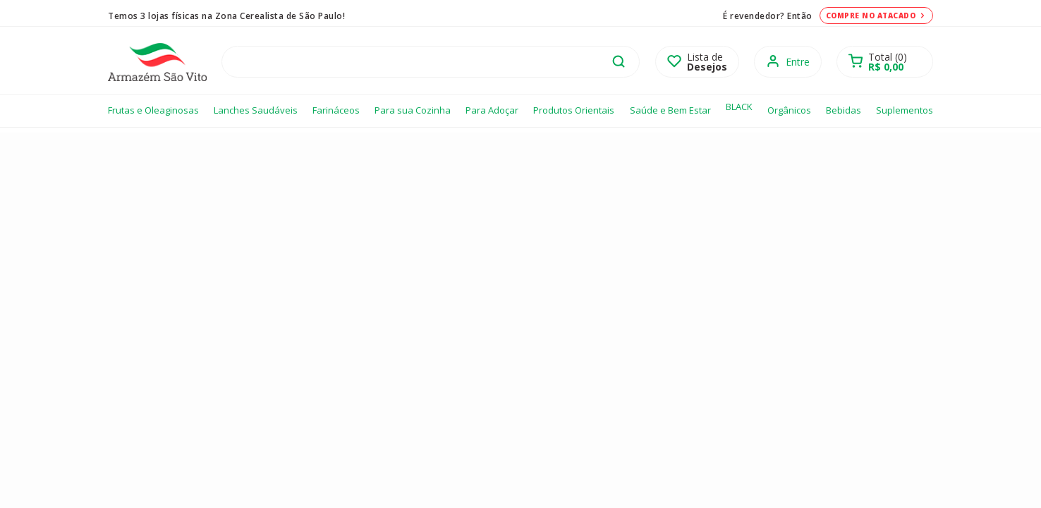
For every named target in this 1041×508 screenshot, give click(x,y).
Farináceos (336, 110)
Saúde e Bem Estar (670, 110)
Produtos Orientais (573, 110)
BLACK (739, 106)
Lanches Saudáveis (256, 110)
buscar (618, 61)
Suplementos (904, 110)
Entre (798, 61)
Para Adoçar (491, 110)
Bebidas (843, 110)
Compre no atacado (876, 15)
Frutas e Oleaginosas (153, 110)
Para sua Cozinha (413, 110)
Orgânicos (789, 110)
